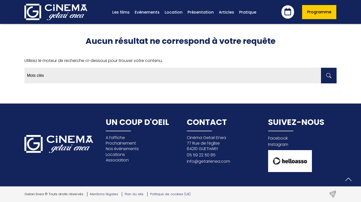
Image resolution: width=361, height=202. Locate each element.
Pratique (247, 12)
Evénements (147, 12)
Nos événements (122, 149)
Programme (319, 12)
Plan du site (134, 194)
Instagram (278, 144)
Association (117, 160)
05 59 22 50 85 (201, 155)
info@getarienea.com (208, 161)
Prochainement (121, 143)
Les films (121, 12)
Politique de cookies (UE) (170, 194)
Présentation (201, 12)
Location (174, 12)
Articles (226, 12)
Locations (115, 154)
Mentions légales (104, 194)
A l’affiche (115, 138)
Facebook (278, 138)
